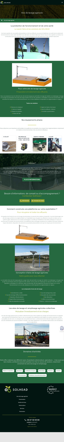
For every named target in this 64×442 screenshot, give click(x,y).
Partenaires (22, 411)
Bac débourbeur (48, 297)
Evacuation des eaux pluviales (48, 295)
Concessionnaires (22, 375)
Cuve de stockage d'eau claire (48, 292)
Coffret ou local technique (48, 299)
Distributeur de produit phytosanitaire (37, 375)
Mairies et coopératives (8, 370)
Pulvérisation (22, 399)
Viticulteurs (50, 370)
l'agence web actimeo (32, 426)
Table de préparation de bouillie (17, 301)
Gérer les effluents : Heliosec (48, 109)
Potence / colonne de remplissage (48, 301)
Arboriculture (42, 370)
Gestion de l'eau (22, 402)
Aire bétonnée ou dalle (16, 292)
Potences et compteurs (17, 107)
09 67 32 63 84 (24, 200)
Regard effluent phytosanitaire (16, 299)
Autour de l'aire (17, 113)
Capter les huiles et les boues (48, 107)
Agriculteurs (19, 370)
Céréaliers (58, 370)
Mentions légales (32, 417)
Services (22, 408)
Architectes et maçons (30, 370)
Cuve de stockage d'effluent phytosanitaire (16, 295)
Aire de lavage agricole (22, 396)
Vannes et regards (16, 109)
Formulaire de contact (38, 200)
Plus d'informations (32, 179)
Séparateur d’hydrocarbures (17, 297)
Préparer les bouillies (17, 111)
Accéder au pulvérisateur (48, 111)
